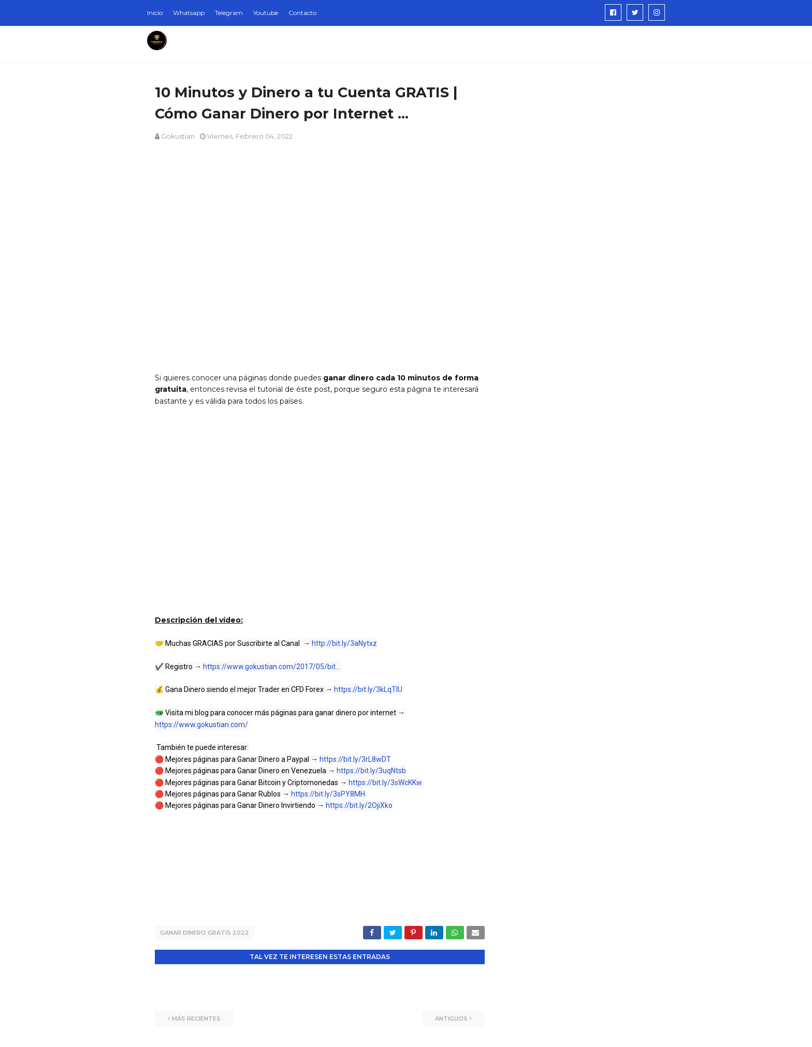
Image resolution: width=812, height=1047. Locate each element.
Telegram (229, 13)
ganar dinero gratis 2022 (204, 932)
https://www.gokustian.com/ (201, 724)
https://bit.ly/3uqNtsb (371, 770)
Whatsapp (189, 13)
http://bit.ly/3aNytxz (344, 643)
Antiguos (451, 1018)
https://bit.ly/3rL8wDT (355, 759)
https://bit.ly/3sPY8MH (328, 794)
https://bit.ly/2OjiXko (359, 805)
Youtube (265, 13)
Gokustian (178, 136)
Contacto (302, 13)
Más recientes (196, 1018)
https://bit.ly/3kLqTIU (368, 689)
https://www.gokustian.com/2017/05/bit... (271, 666)
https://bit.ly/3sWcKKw (385, 782)
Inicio (155, 13)
